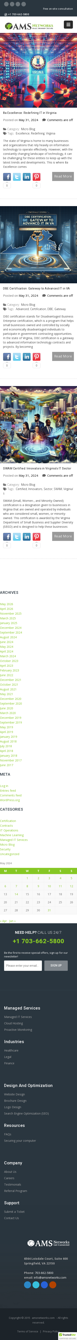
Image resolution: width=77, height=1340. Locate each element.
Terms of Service (28, 1331)
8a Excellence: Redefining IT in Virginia (29, 112)
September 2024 (11, 632)
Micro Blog (28, 129)
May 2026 (6, 604)
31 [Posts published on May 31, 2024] (49, 910)
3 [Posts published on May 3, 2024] (49, 878)
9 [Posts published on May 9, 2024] (38, 886)
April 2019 (6, 732)
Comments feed (11, 795)
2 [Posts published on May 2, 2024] (38, 878)
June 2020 (6, 708)
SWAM (58, 489)
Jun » (12, 921)
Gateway (60, 309)
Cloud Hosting (13, 1023)
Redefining (38, 133)
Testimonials (12, 1184)
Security (5, 849)
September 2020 (11, 703)
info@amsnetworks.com (50, 1277)
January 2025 (8, 623)
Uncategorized (9, 854)
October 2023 (9, 661)
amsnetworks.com (43, 1318)
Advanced (22, 309)
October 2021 (9, 684)
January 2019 (8, 737)
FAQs (7, 1134)
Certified (21, 489)
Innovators (35, 489)
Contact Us (11, 1218)
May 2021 (6, 694)
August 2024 (8, 637)
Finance (9, 1063)
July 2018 (6, 746)
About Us (10, 1172)
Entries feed (8, 791)
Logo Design (12, 1107)
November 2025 (11, 613)
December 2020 (10, 699)
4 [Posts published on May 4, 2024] (60, 878)
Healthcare (11, 1050)
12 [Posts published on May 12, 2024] (71, 886)
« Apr (3, 921)
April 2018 (6, 751)
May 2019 (6, 727)
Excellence (23, 133)
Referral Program (15, 1191)
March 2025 (8, 618)
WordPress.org (10, 800)
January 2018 (8, 756)
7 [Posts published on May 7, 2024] (16, 886)
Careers (9, 1178)
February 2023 (9, 670)
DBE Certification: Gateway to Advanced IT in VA (36, 288)
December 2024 (10, 628)
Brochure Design (15, 1101)
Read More (63, 176)
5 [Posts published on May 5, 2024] (71, 878)
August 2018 (8, 741)
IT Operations (9, 830)
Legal (7, 1057)
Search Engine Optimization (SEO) (26, 1113)
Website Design (14, 1094)
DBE (50, 309)
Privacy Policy (51, 1331)
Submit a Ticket (14, 1212)
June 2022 (6, 675)
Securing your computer (20, 1141)
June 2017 (6, 765)
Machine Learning (12, 835)
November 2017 (11, 760)
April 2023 (6, 666)
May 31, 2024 (28, 120)
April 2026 (6, 609)
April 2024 (6, 651)
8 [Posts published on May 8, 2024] (27, 886)
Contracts (6, 826)
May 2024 (6, 647)
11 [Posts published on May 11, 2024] (60, 886)
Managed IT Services (14, 840)
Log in (4, 786)
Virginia (50, 133)
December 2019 (10, 718)
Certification (38, 309)
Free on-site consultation (58, 8)
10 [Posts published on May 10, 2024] (49, 886)
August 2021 (8, 689)
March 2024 (8, 656)
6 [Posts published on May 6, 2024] (5, 886)
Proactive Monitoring (18, 1030)
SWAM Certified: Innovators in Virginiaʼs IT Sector (37, 468)
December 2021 (10, 680)
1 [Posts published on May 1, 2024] (27, 878)
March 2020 (8, 713)
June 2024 (6, 642)
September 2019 (11, 722)
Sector (48, 489)
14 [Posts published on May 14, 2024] (16, 894)
